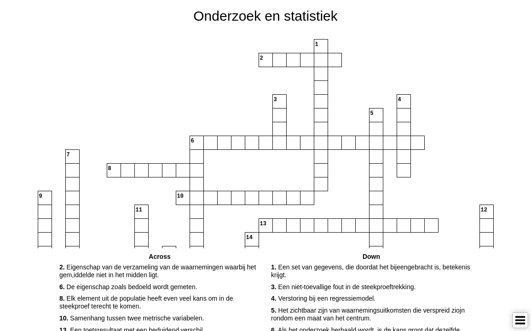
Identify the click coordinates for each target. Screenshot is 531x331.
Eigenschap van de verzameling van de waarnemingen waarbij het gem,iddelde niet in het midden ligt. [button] (157, 271)
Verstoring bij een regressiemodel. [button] (323, 298)
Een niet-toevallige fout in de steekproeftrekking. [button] (343, 287)
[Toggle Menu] (520, 320)
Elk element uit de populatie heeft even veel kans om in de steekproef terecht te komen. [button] (146, 302)
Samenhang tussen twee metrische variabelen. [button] (131, 318)
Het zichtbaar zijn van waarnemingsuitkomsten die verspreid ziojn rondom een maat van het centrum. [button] (368, 314)
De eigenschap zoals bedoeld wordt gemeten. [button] (128, 287)
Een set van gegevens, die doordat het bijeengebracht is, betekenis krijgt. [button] (370, 271)
